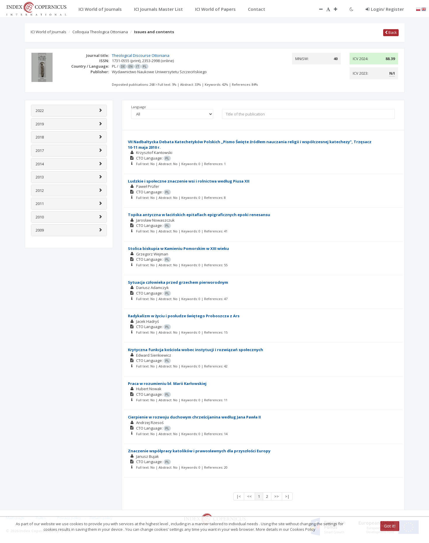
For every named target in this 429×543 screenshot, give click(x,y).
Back (391, 32)
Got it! (389, 526)
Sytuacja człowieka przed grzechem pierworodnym (178, 282)
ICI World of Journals (48, 31)
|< (239, 496)
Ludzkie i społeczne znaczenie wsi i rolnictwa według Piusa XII (188, 181)
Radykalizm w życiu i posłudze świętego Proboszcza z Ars (183, 315)
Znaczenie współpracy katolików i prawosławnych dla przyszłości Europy (199, 450)
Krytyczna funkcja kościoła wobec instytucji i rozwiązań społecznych (195, 349)
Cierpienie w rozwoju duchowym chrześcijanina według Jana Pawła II (194, 417)
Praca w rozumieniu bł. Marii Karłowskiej (167, 383)
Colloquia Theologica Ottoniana (100, 31)
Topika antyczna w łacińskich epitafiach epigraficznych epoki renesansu (199, 214)
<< (249, 496)
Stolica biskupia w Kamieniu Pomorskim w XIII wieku (178, 248)
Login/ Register (385, 9)
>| (287, 496)
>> (276, 496)
